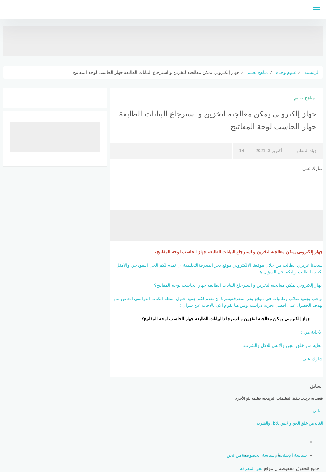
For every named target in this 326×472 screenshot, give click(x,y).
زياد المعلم (306, 150)
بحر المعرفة (251, 468)
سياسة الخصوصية (258, 455)
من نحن (234, 455)
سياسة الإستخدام (291, 455)
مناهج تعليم (304, 97)
